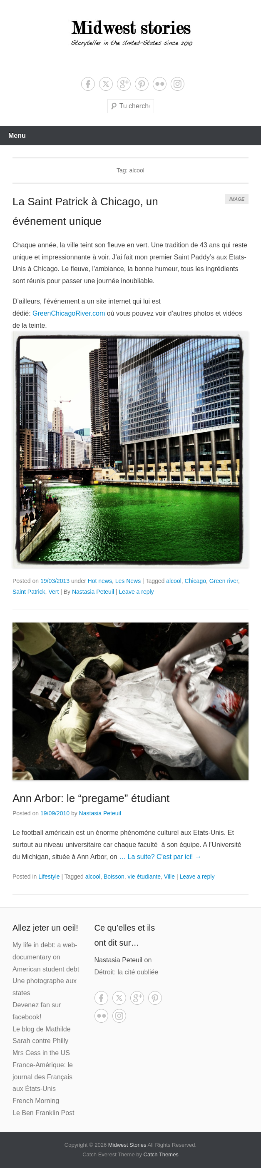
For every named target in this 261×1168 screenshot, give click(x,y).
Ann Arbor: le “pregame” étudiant (90, 798)
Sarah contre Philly (40, 1040)
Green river (223, 581)
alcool (173, 581)
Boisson (114, 876)
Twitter (106, 84)
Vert (53, 591)
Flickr (160, 84)
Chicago (195, 581)
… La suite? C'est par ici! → (160, 856)
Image (236, 199)
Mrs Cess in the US (41, 1052)
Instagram (177, 84)
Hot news (100, 581)
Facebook (88, 84)
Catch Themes (161, 1154)
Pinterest (142, 84)
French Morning (35, 1100)
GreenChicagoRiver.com (69, 313)
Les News (128, 581)
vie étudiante (144, 876)
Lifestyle (49, 876)
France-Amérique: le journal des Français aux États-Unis (42, 1077)
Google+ (124, 84)
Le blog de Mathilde (41, 1029)
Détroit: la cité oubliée (126, 972)
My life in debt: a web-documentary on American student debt (45, 957)
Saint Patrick (28, 591)
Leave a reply (136, 591)
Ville (169, 876)
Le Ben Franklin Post (43, 1112)
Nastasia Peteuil (93, 591)
